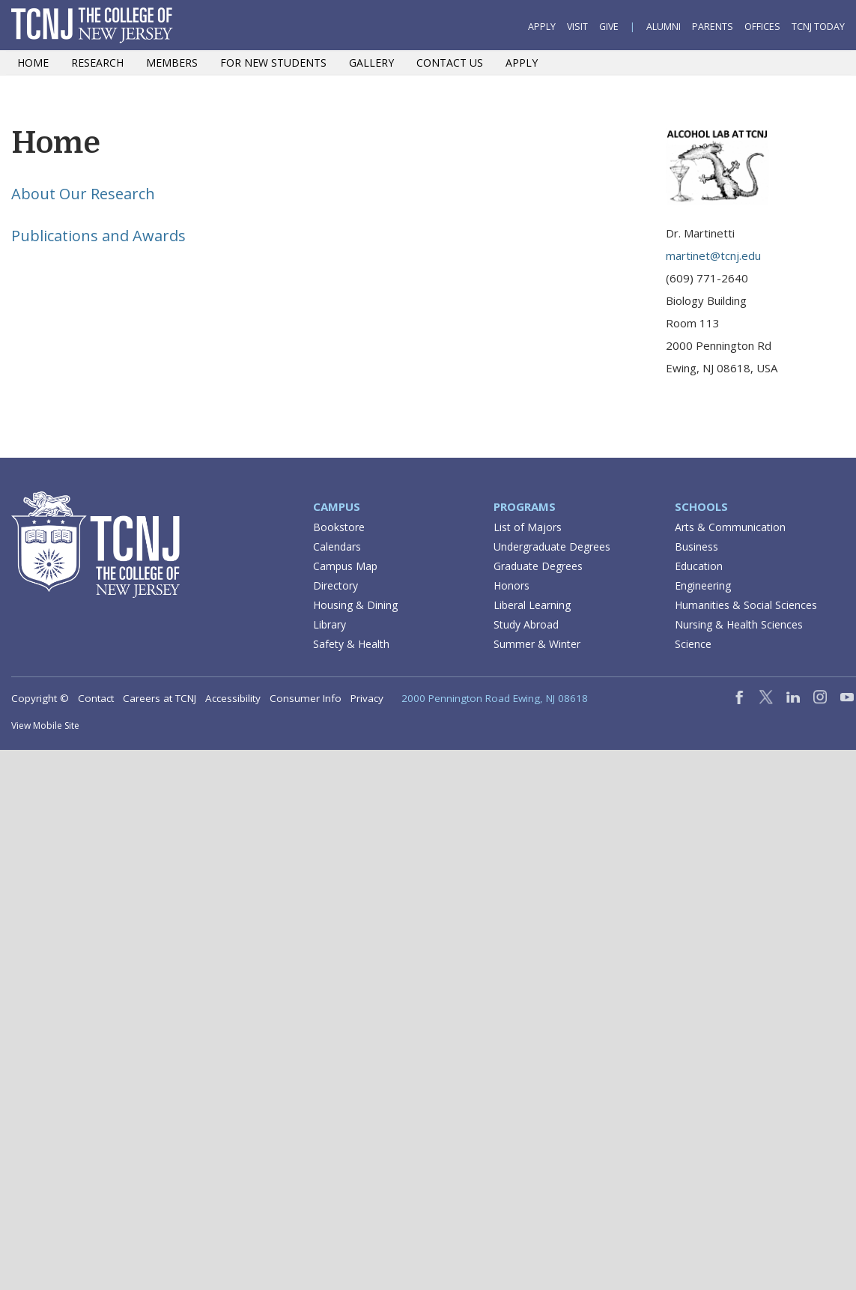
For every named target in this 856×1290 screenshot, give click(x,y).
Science (693, 644)
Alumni (663, 26)
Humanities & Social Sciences (746, 605)
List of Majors (528, 527)
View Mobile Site (45, 725)
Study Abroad (526, 624)
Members (172, 62)
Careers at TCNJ (159, 698)
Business (696, 546)
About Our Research (83, 194)
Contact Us (449, 62)
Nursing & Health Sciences (739, 624)
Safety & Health (351, 644)
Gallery (371, 62)
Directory (335, 585)
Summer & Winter (537, 644)
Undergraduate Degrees (552, 546)
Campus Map (345, 566)
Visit (577, 26)
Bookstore (339, 527)
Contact (96, 698)
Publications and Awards (98, 235)
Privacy (366, 698)
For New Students (273, 62)
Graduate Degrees (538, 566)
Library (329, 624)
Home (33, 62)
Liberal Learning (532, 605)
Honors (511, 585)
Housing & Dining (355, 605)
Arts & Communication (730, 527)
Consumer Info (306, 698)
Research (97, 62)
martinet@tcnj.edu (713, 255)
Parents (712, 26)
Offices (762, 26)
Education (699, 566)
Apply (542, 26)
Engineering (703, 585)
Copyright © (40, 698)
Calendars (337, 546)
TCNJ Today (818, 26)
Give (609, 26)
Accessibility (233, 698)
